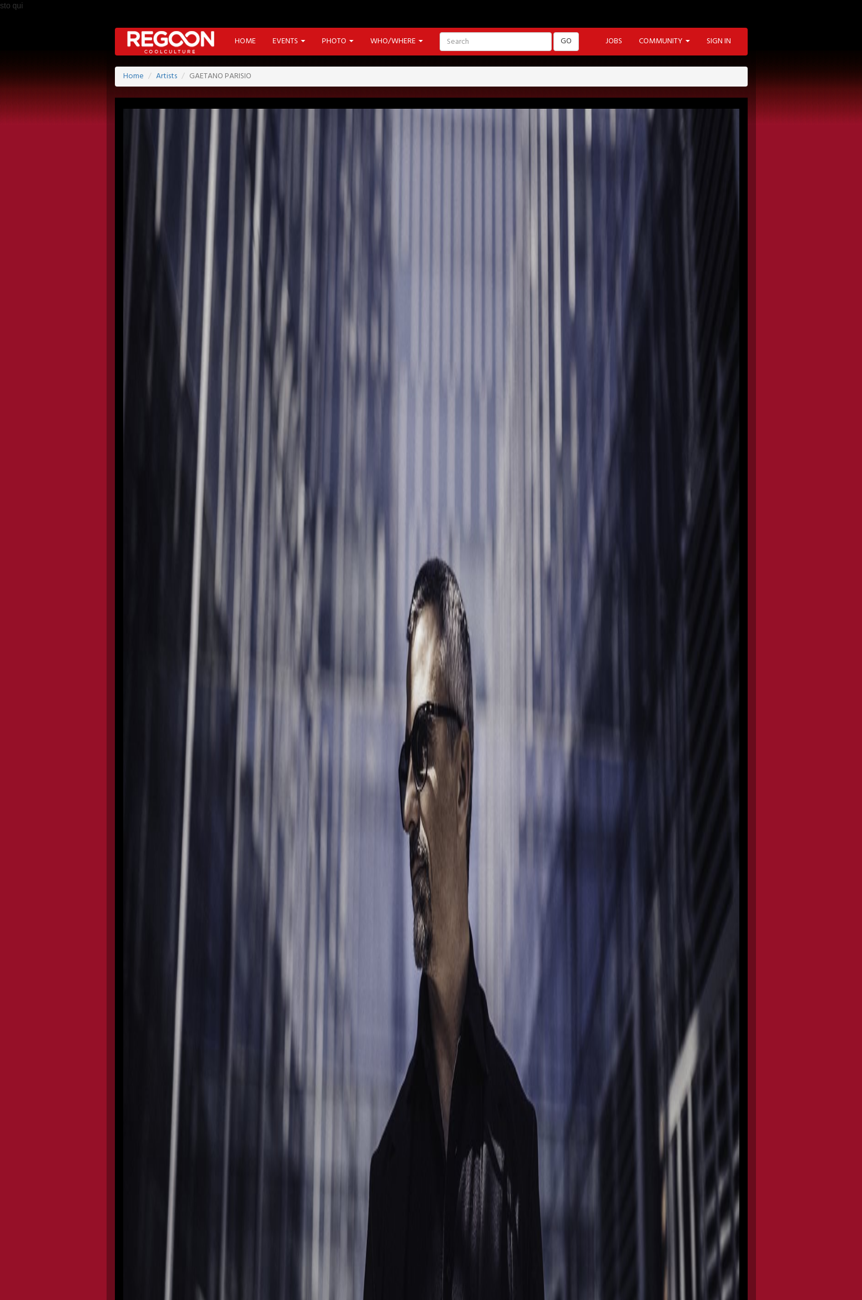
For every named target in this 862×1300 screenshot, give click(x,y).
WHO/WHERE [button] (396, 41)
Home (133, 76)
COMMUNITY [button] (664, 41)
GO (566, 41)
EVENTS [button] (289, 41)
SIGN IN (719, 41)
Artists (166, 76)
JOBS (614, 41)
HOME (245, 41)
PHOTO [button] (338, 41)
